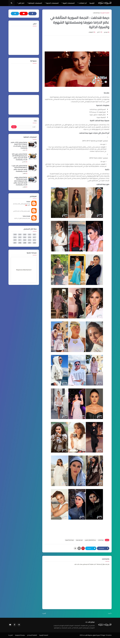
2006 (19, 243)
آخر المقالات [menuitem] (83, 3)
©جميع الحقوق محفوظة (94, 635)
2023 (24, 240)
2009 (34, 243)
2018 (15, 234)
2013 (29, 240)
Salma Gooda (26, 216)
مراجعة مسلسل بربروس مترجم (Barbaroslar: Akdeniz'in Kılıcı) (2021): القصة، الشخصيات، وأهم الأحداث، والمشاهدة (20, 181)
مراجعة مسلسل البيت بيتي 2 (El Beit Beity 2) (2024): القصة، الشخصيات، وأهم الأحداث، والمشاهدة (19, 168)
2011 (19, 240)
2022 (29, 234)
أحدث (109, 613)
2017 (34, 237)
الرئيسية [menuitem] (92, 3)
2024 (24, 237)
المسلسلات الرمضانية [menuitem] (35, 3)
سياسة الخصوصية (20, 635)
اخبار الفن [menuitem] (21, 3)
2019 (19, 234)
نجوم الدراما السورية (69, 540)
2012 (34, 240)
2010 (15, 240)
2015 (19, 237)
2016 (29, 237)
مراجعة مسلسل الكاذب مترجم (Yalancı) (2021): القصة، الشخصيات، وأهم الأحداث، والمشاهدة (19, 145)
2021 (34, 234)
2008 (24, 243)
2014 (15, 237)
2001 (15, 243)
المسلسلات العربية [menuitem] (69, 3)
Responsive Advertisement (23, 270)
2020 (24, 234)
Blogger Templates (106, 635)
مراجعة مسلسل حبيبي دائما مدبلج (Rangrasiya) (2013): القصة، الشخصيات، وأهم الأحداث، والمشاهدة (19, 157)
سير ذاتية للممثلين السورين (90, 540)
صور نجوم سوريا (79, 540)
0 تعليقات (91, 32)
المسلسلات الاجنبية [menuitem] (52, 3)
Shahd (28, 202)
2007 (29, 243)
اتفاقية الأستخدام (32, 635)
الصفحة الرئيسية (105, 13)
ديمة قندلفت (96, 13)
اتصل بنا (10, 635)
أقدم (44, 613)
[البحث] (26, 126)
